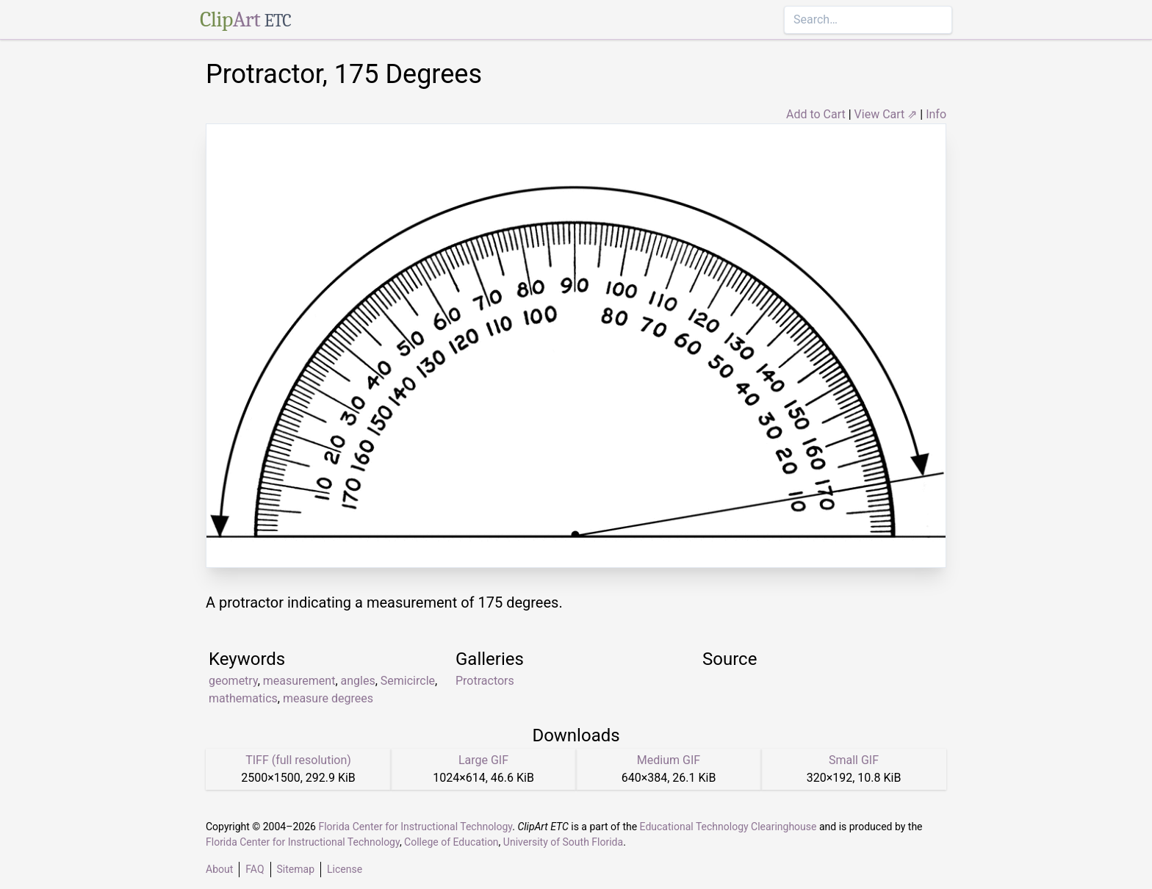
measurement (299, 681)
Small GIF (854, 760)
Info (936, 114)
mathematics (243, 698)
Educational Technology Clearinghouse (728, 826)
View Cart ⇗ (886, 114)
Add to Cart (816, 114)
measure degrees (328, 698)
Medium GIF (668, 760)
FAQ (254, 869)
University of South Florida (563, 842)
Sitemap (295, 869)
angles (358, 681)
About (219, 869)
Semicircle (408, 681)
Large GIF (483, 760)
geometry (233, 681)
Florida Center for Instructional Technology (415, 826)
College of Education (451, 842)
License (344, 869)
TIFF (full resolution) (298, 760)
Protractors (485, 681)
